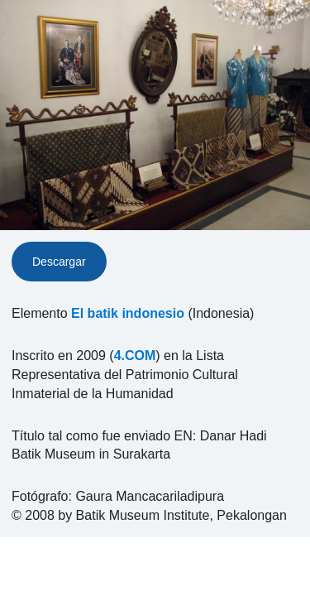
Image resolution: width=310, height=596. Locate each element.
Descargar (59, 261)
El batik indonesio (127, 313)
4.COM (135, 355)
